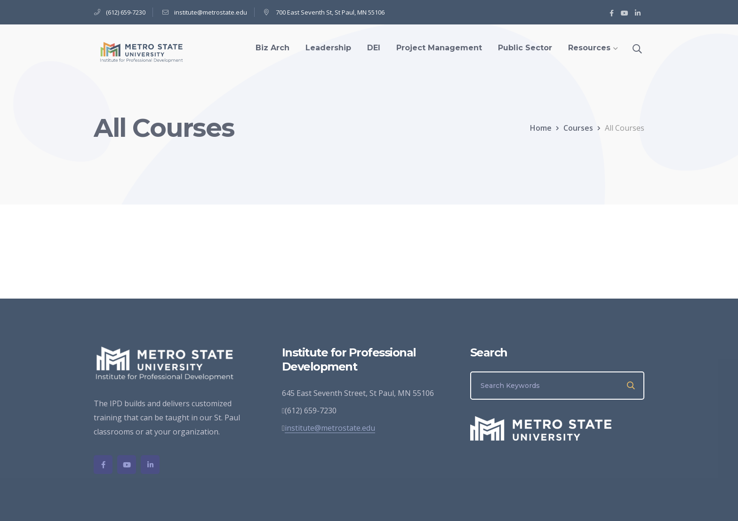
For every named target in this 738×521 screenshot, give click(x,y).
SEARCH (631, 385)
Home (541, 128)
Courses (578, 128)
